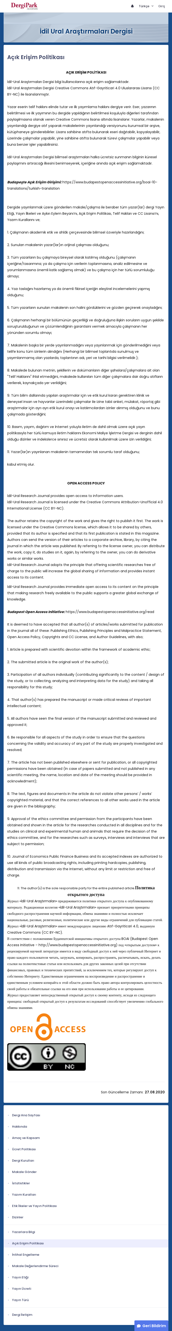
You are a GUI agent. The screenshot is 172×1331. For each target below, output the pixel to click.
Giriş (161, 6)
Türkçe (144, 6)
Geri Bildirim (154, 1325)
